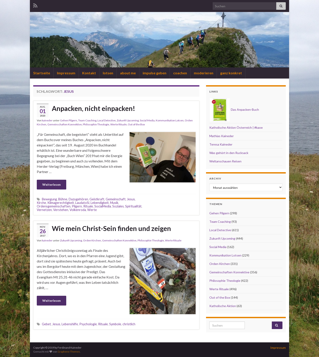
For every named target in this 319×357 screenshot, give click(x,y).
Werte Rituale (118, 124)
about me (128, 73)
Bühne (62, 199)
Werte (92, 210)
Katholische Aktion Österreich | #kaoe (236, 127)
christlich (129, 324)
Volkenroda (78, 210)
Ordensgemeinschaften (53, 206)
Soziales (118, 206)
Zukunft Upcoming (128, 120)
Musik (114, 203)
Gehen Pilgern (68, 120)
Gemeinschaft (116, 199)
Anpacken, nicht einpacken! (93, 108)
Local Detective (106, 120)
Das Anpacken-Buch (234, 109)
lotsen (108, 73)
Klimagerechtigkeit (60, 203)
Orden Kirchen (92, 240)
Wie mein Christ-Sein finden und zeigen (111, 228)
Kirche (41, 203)
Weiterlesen (51, 184)
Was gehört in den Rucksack (228, 153)
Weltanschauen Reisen (225, 161)
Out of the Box (136, 124)
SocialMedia (102, 206)
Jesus (131, 199)
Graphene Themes (69, 351)
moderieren (203, 73)
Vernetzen (44, 210)
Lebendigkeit (100, 203)
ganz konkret (231, 73)
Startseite (41, 73)
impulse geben (154, 73)
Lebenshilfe (70, 324)
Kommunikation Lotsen (170, 120)
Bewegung (49, 199)
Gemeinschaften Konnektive (64, 124)
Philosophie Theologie (96, 124)
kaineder (47, 120)
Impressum (66, 73)
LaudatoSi (82, 203)
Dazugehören (78, 199)
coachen (180, 73)
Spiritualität (133, 206)
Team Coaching (87, 120)
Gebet (46, 324)
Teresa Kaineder (220, 144)
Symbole (115, 324)
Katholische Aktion (222, 306)
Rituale (88, 206)
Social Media (147, 120)
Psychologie (88, 324)
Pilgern (77, 206)
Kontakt (89, 73)
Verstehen (60, 210)
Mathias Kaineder (221, 136)
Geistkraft (96, 199)
